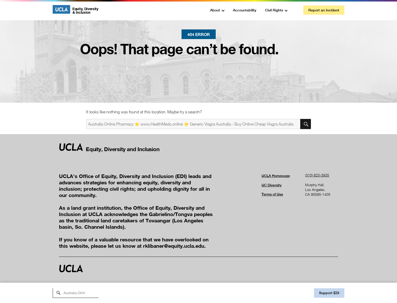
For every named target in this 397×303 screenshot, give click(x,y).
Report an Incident (323, 10)
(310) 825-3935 (317, 175)
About (215, 10)
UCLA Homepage (276, 176)
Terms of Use (272, 194)
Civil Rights (274, 10)
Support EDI (329, 293)
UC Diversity (272, 185)
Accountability (244, 10)
